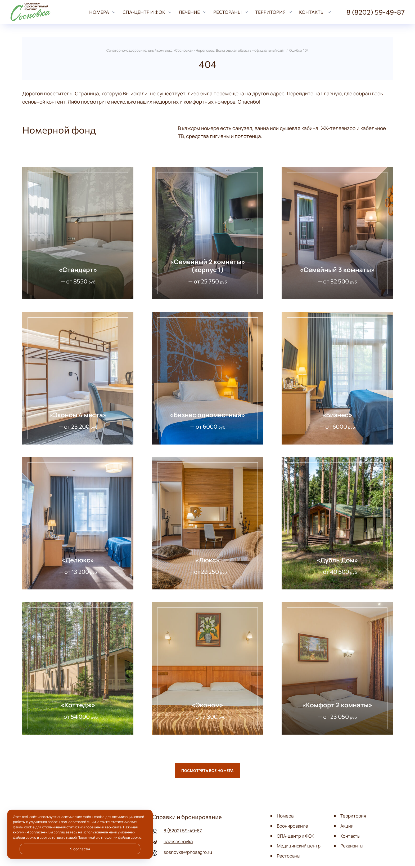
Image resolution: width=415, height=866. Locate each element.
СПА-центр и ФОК (295, 836)
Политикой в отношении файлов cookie (109, 837)
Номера (285, 816)
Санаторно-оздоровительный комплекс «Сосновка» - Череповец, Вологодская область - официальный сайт (45, 12)
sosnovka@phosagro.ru (188, 852)
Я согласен (80, 849)
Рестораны (288, 856)
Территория (353, 816)
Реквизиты (351, 846)
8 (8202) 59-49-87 (183, 831)
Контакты (350, 836)
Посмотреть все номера (207, 771)
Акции (347, 826)
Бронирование (292, 826)
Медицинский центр (299, 846)
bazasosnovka (178, 841)
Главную (331, 93)
